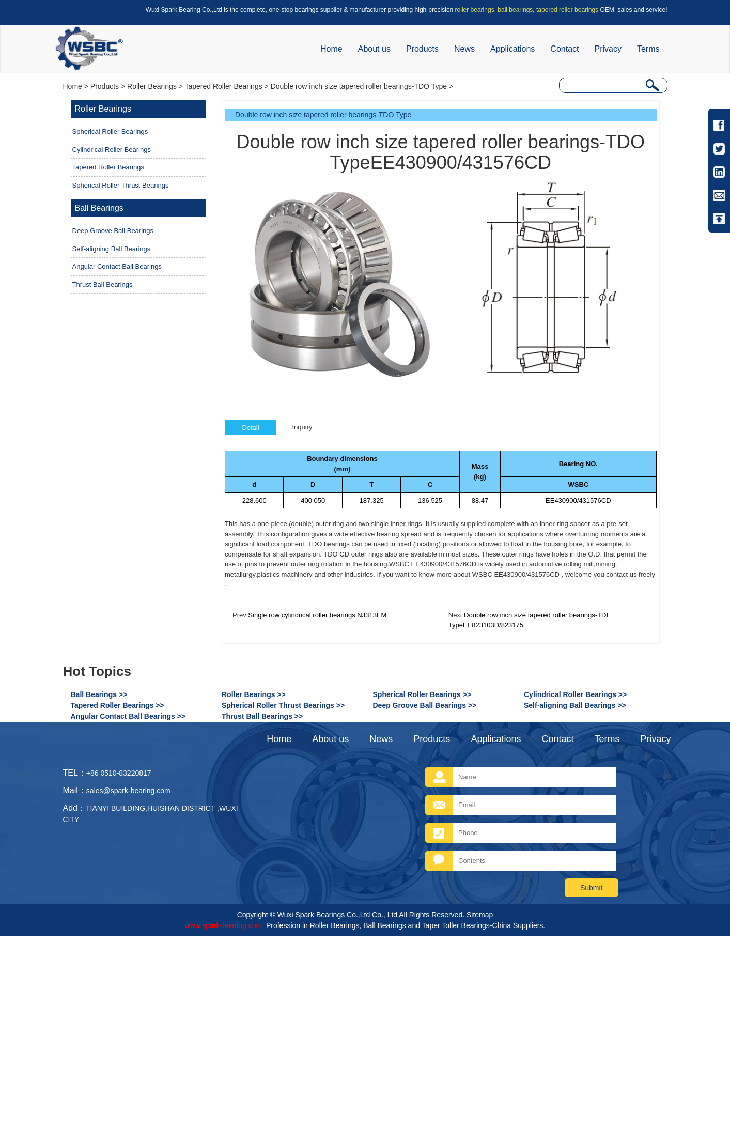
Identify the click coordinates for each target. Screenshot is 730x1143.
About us (374, 48)
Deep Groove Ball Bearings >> (425, 705)
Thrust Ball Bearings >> (262, 716)
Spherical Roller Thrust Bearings (120, 185)
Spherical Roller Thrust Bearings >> (283, 705)
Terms (648, 48)
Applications (512, 48)
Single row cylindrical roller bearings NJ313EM (317, 615)
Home (331, 48)
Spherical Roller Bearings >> (422, 694)
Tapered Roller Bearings (223, 86)
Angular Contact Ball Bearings (117, 266)
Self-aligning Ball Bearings (111, 249)
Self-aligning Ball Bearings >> (575, 705)
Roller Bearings (152, 86)
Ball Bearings (99, 208)
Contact (564, 48)
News (464, 48)
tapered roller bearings (567, 9)
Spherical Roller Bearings (110, 131)
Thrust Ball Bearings (102, 284)
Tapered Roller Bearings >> (117, 705)
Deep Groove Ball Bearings (113, 231)
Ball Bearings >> (99, 694)
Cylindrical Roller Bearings (111, 149)
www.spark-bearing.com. (224, 925)
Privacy (607, 48)
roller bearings (474, 9)
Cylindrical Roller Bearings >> (575, 694)
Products (422, 48)
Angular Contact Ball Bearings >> (128, 716)
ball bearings (515, 9)
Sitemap (480, 914)
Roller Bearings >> (254, 694)
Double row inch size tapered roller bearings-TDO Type (359, 86)
